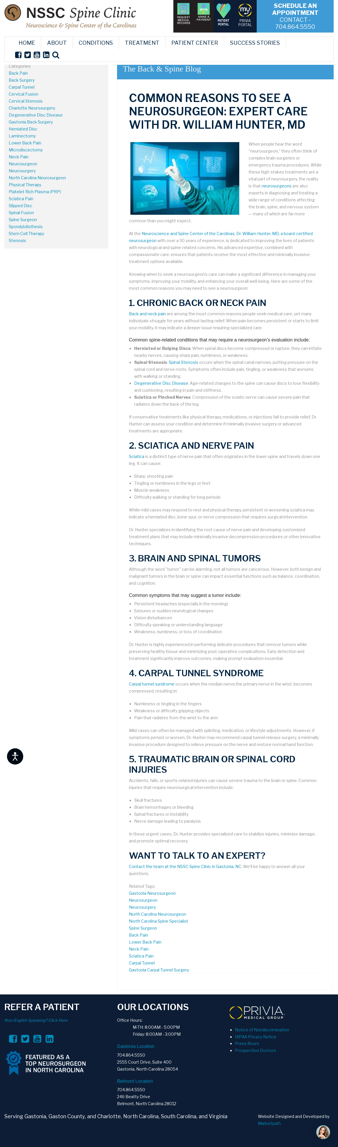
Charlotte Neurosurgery (32, 107)
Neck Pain (18, 156)
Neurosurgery (22, 170)
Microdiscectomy (26, 149)
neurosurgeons (277, 185)
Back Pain (18, 73)
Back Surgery (22, 80)
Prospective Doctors (255, 1050)
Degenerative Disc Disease (36, 114)
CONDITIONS (96, 43)
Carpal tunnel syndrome (152, 683)
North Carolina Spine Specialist (158, 921)
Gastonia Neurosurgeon (152, 893)
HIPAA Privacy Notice (255, 1036)
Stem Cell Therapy (26, 233)
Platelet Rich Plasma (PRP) (35, 191)
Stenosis (17, 240)
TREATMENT (142, 43)
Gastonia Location (135, 1046)
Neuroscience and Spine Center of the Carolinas (188, 233)
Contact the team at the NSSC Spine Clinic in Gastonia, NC (185, 866)
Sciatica (136, 456)
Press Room (247, 1043)
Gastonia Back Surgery (31, 121)
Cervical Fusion (23, 94)
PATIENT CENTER (194, 43)
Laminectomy (22, 135)
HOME (27, 43)
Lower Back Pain (25, 142)
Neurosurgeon (23, 163)
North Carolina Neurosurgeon (37, 177)
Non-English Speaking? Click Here (35, 1020)
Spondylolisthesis (26, 226)
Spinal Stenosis (183, 362)
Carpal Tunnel (22, 87)
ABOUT (57, 43)
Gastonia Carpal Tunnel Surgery (159, 969)
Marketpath (269, 1123)
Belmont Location (135, 1081)
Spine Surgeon (23, 219)
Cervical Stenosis (26, 101)
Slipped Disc (20, 205)
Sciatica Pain (21, 198)
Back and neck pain (147, 313)
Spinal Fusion (21, 212)
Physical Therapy (25, 184)
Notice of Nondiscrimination (262, 1029)
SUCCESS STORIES (255, 43)
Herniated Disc (23, 128)
